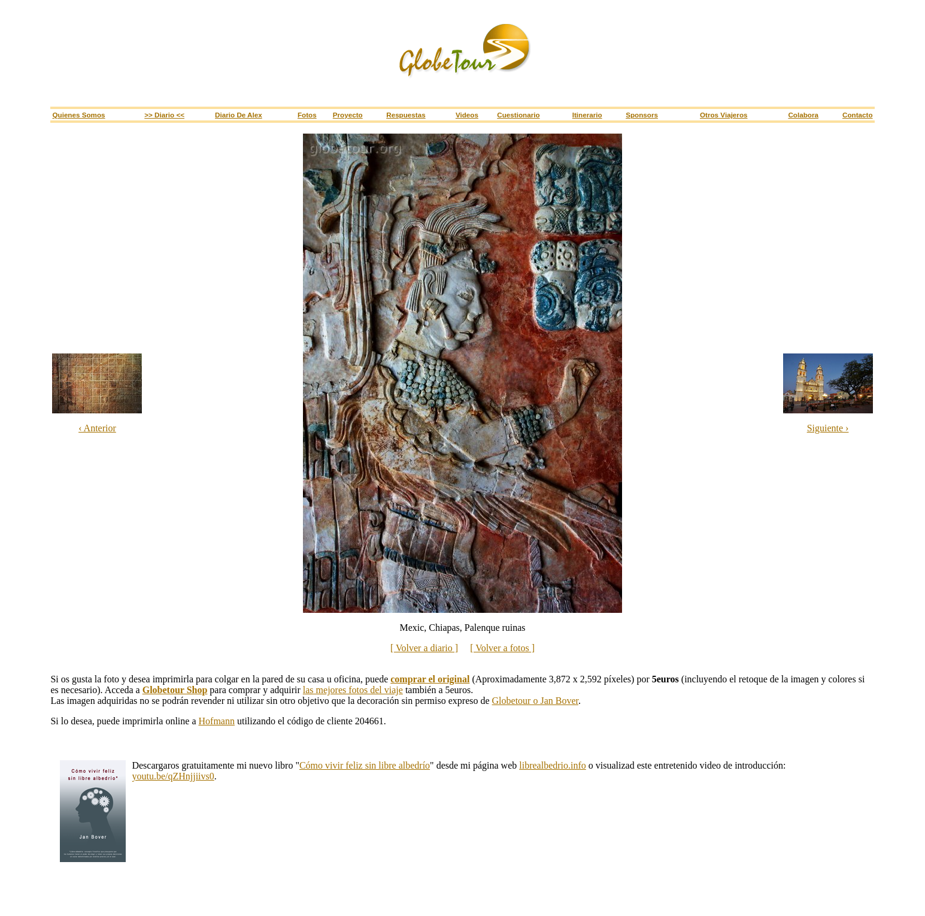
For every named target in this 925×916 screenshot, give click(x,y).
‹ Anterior (97, 428)
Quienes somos (78, 115)
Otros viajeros (723, 115)
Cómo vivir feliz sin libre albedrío (364, 765)
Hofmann (217, 721)
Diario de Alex (238, 115)
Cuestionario (518, 115)
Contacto (857, 115)
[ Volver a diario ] (424, 648)
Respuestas (405, 115)
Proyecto (348, 115)
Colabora (803, 115)
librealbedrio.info (552, 765)
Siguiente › (828, 428)
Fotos (307, 115)
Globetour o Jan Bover (535, 701)
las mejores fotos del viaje (353, 690)
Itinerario (587, 115)
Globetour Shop (175, 690)
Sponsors (642, 115)
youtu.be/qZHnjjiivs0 (173, 776)
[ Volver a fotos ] (502, 648)
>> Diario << (164, 115)
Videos (467, 115)
